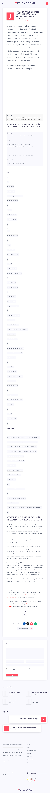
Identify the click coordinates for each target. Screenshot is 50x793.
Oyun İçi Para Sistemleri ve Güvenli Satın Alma (12, 751)
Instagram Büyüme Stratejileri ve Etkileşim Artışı (12, 755)
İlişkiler (29, 748)
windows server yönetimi (16, 696)
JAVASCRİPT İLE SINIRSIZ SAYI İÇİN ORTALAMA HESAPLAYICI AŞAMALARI (24, 122)
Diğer (28, 742)
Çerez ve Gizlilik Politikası (8, 767)
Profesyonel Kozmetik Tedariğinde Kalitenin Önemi (12, 739)
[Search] (46, 4)
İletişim (4, 769)
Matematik (29, 751)
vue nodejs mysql (37, 705)
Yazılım (25, 618)
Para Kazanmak (30, 754)
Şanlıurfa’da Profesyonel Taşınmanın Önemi (12, 747)
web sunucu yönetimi (15, 705)
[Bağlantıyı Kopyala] (25, 632)
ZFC (35, 771)
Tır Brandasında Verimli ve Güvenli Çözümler (13, 744)
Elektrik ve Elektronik (32, 745)
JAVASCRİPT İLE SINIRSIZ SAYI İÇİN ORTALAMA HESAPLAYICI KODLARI (24, 119)
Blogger (29, 739)
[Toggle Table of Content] (40, 116)
